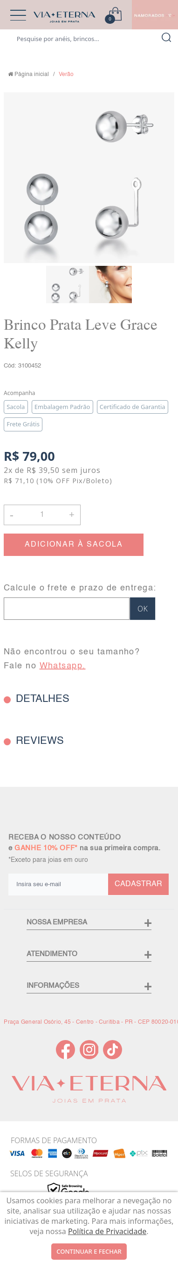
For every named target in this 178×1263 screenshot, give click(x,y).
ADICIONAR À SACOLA (74, 544)
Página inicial (31, 74)
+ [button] (72, 513)
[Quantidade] (42, 515)
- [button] (12, 515)
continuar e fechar (88, 1251)
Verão (66, 74)
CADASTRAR (138, 884)
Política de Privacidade (107, 1231)
